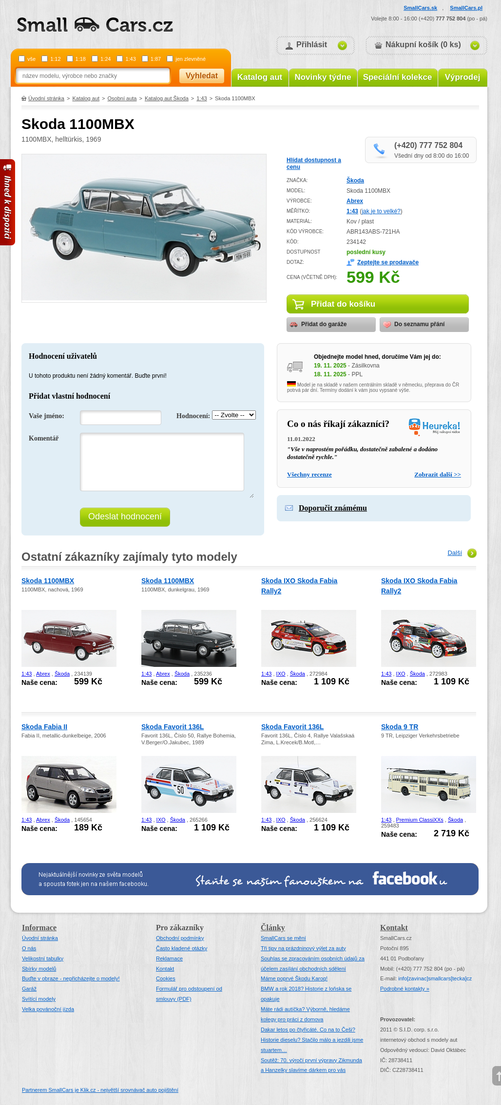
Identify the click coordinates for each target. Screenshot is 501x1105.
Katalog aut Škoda (167, 98)
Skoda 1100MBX (47, 581)
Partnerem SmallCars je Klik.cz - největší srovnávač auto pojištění (100, 1090)
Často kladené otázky (181, 948)
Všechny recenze (309, 474)
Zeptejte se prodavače (388, 262)
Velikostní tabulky (42, 958)
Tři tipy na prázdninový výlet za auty (303, 948)
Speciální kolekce (397, 77)
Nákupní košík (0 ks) (423, 44)
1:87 (156, 59)
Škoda (355, 180)
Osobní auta (122, 98)
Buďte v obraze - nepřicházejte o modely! (71, 978)
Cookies (165, 978)
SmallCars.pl (466, 8)
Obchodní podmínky (180, 938)
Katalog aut (260, 77)
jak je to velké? (381, 211)
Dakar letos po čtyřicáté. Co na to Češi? (308, 1029)
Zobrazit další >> (437, 474)
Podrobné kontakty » (404, 989)
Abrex (355, 201)
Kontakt (165, 969)
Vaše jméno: (46, 416)
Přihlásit (311, 44)
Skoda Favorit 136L (172, 727)
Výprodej (463, 77)
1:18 (81, 59)
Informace (39, 927)
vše (31, 59)
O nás (29, 948)
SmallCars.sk (420, 8)
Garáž (29, 989)
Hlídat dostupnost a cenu (314, 163)
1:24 (105, 59)
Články (273, 927)
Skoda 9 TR (399, 727)
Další (454, 552)
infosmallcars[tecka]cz (435, 978)
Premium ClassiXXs (419, 820)
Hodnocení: (193, 416)
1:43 (130, 59)
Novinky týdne (322, 77)
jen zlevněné (190, 59)
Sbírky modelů (39, 969)
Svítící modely (39, 999)
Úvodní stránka (46, 98)
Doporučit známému (333, 508)
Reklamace (169, 958)
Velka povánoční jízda (48, 1009)
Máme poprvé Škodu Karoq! (294, 978)
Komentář (43, 438)
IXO (281, 674)
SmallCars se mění (283, 938)
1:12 (55, 59)
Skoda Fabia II (44, 727)
